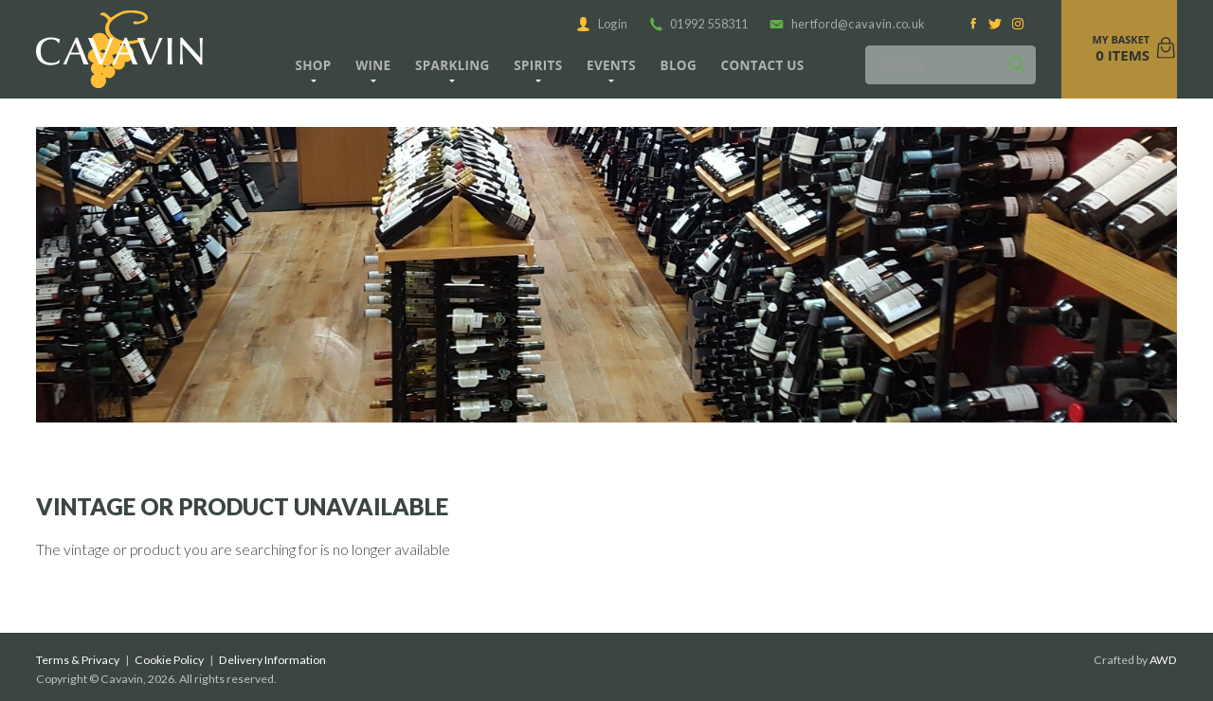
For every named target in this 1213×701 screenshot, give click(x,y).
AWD (1163, 660)
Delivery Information (272, 660)
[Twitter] (995, 24)
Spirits (538, 65)
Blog (679, 65)
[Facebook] (974, 24)
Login (601, 23)
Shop (313, 65)
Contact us (763, 65)
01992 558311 (699, 23)
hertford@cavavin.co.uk (847, 23)
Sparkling (452, 65)
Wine (372, 65)
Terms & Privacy (77, 660)
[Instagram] (1017, 24)
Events (611, 65)
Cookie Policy (169, 660)
